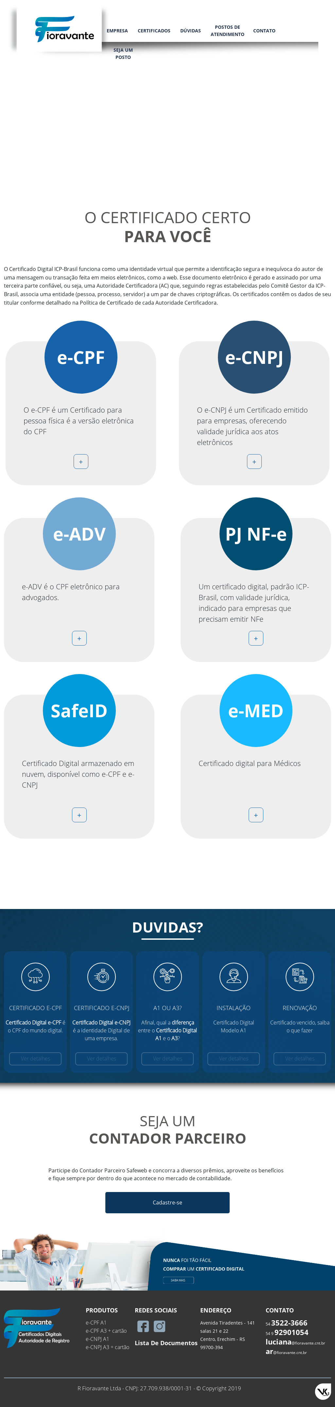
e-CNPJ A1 (97, 1339)
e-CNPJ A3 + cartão (107, 1347)
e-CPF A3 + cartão (106, 1330)
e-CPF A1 (96, 1322)
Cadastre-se (167, 1202)
